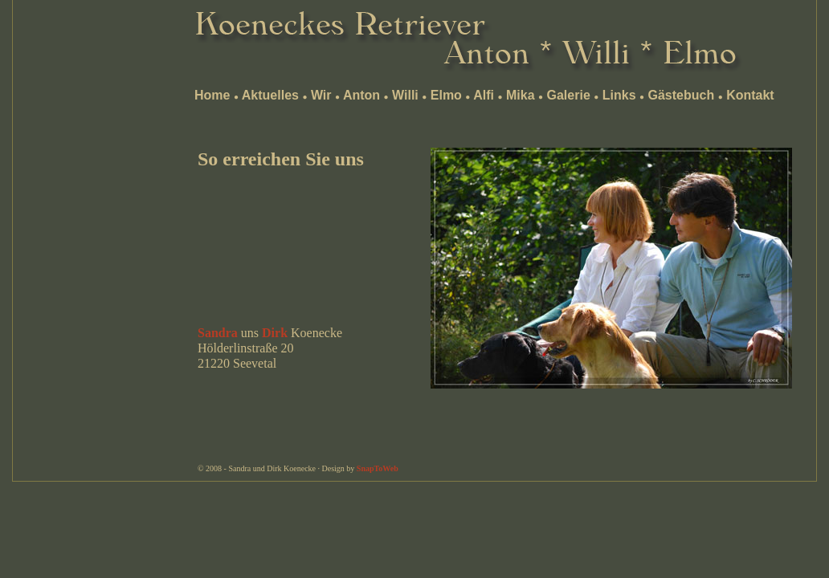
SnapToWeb (377, 468)
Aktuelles (270, 95)
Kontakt (750, 95)
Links (619, 95)
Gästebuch (680, 95)
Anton (361, 95)
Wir (321, 95)
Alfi (483, 95)
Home (212, 95)
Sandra (218, 333)
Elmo (446, 95)
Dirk (275, 333)
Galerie (568, 95)
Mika (520, 95)
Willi (405, 95)
